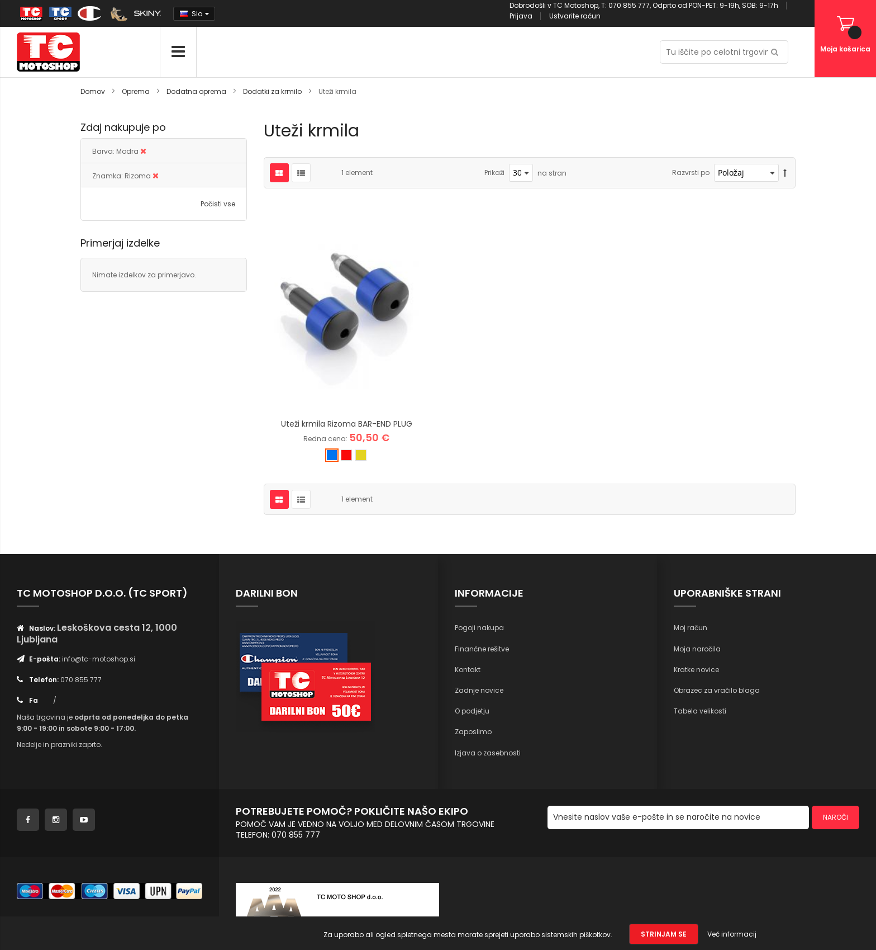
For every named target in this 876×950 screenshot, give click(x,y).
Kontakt (467, 575)
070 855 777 (81, 585)
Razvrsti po (691, 172)
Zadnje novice (479, 596)
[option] (331, 361)
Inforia (427, 861)
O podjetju (472, 617)
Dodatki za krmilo (273, 91)
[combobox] (724, 52)
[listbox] (346, 363)
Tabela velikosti (700, 617)
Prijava (521, 16)
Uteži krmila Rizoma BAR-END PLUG (346, 329)
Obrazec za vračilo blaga (717, 596)
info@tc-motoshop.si (98, 564)
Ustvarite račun (575, 16)
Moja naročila (697, 554)
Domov (93, 91)
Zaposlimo (473, 637)
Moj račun (690, 533)
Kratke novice (696, 575)
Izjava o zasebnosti (488, 658)
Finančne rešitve (482, 554)
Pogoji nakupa (479, 533)
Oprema (136, 91)
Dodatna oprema (197, 91)
